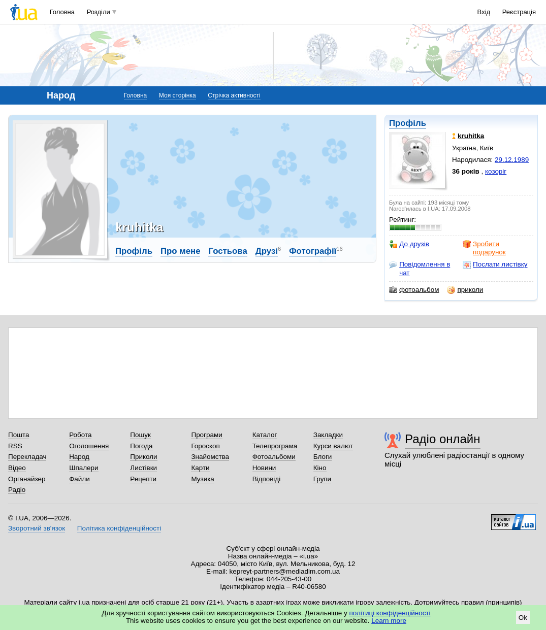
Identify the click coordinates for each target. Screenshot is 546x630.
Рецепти (143, 479)
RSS (15, 446)
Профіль (407, 123)
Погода (141, 446)
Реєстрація (519, 12)
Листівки (143, 468)
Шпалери (83, 468)
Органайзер (26, 479)
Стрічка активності (234, 95)
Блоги (322, 456)
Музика (202, 479)
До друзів (409, 244)
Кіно (320, 468)
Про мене (180, 251)
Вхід (484, 12)
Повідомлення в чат (419, 268)
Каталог (264, 435)
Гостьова (227, 251)
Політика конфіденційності (119, 528)
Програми (206, 435)
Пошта (18, 435)
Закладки (328, 435)
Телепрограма (275, 446)
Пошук (140, 435)
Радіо (16, 489)
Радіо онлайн (442, 439)
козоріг (495, 171)
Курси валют (333, 446)
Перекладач (27, 456)
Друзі (266, 251)
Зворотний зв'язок (36, 528)
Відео (17, 468)
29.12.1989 (512, 159)
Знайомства (210, 456)
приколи (465, 290)
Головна (62, 12)
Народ (79, 456)
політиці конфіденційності (390, 613)
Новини (264, 468)
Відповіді (266, 479)
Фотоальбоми (274, 456)
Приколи (143, 456)
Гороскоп (205, 446)
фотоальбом (414, 290)
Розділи (98, 12)
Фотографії (312, 251)
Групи (322, 479)
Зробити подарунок (484, 248)
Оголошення (89, 446)
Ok (523, 617)
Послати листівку (495, 264)
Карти (200, 468)
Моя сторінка (177, 95)
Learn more (388, 620)
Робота (80, 435)
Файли (79, 479)
